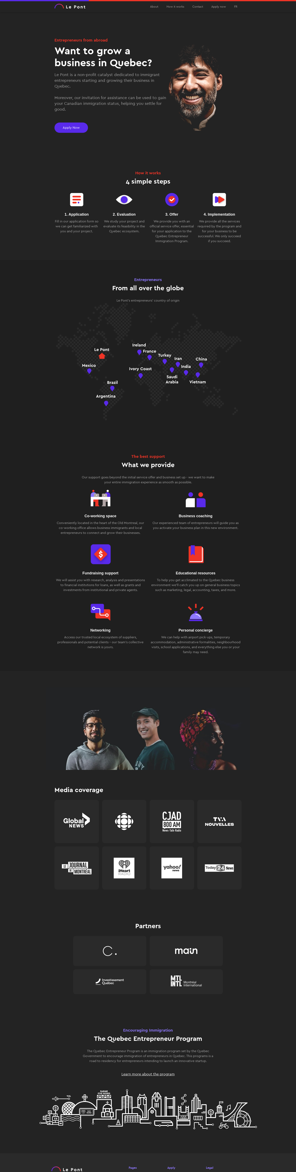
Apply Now (71, 128)
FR (235, 6)
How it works (175, 6)
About (154, 6)
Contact (197, 6)
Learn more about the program (148, 1074)
